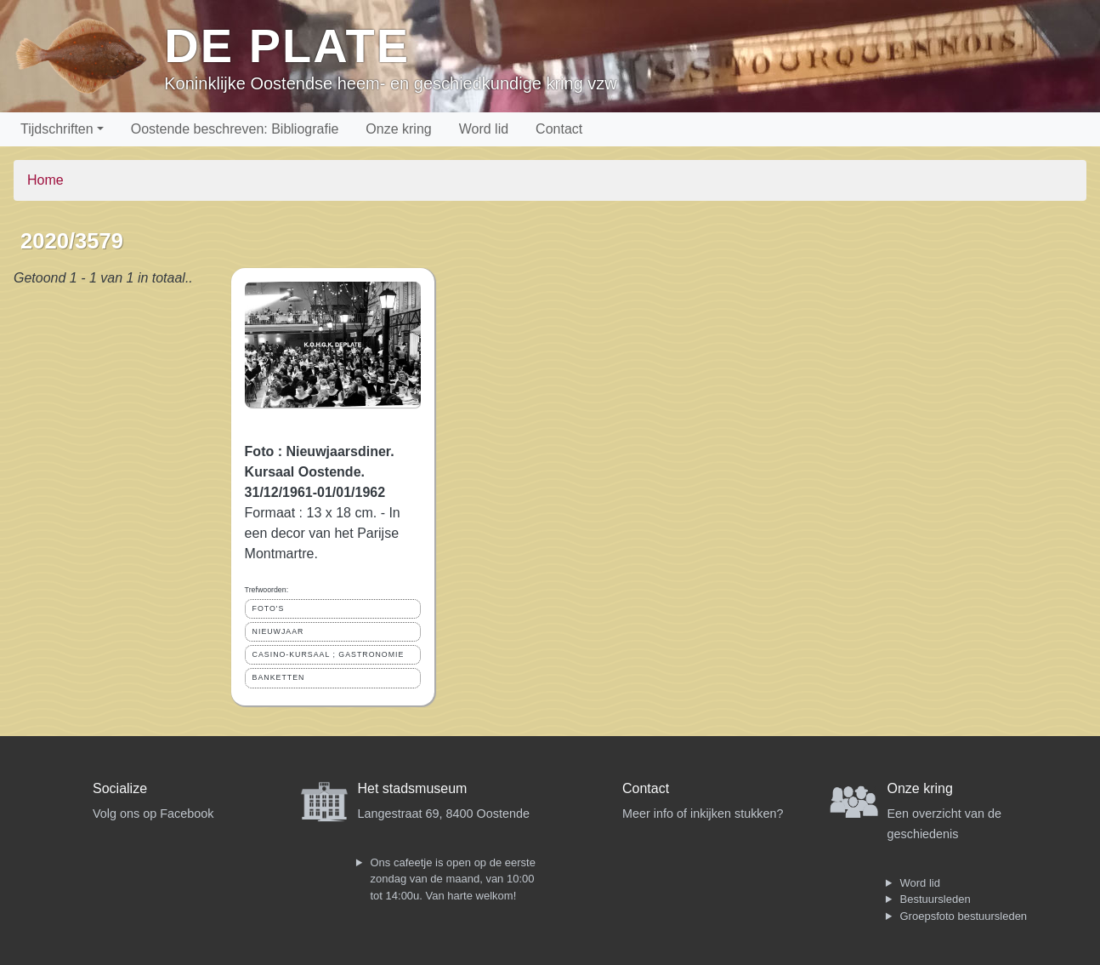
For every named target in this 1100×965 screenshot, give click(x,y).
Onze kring (398, 129)
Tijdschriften (57, 129)
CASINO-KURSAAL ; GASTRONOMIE (328, 654)
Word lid (483, 129)
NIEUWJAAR (278, 631)
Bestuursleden (935, 899)
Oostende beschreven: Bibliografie (235, 129)
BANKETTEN (278, 677)
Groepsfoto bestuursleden (964, 916)
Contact (559, 129)
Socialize (120, 788)
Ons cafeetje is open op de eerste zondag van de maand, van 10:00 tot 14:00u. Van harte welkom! (453, 879)
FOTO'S (268, 608)
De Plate (287, 45)
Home (45, 180)
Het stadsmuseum (413, 788)
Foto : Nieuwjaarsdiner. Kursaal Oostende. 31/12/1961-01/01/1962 (319, 472)
